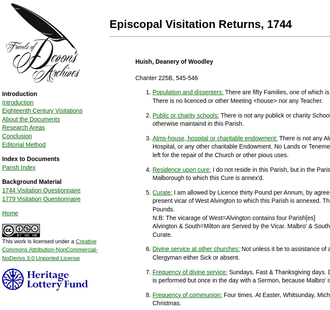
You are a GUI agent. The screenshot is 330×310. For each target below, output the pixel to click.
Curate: (162, 192)
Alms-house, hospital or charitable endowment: (215, 138)
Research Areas (23, 127)
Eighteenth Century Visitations (42, 110)
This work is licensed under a (50, 246)
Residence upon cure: (182, 169)
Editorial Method (24, 144)
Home (10, 213)
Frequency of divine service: (190, 272)
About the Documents (31, 119)
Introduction (18, 102)
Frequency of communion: (187, 294)
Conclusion (17, 136)
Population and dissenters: (188, 92)
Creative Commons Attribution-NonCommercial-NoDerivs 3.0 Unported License (50, 249)
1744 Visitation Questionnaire (41, 190)
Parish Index (19, 167)
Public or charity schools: (186, 115)
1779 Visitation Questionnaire (41, 198)
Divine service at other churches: (196, 248)
